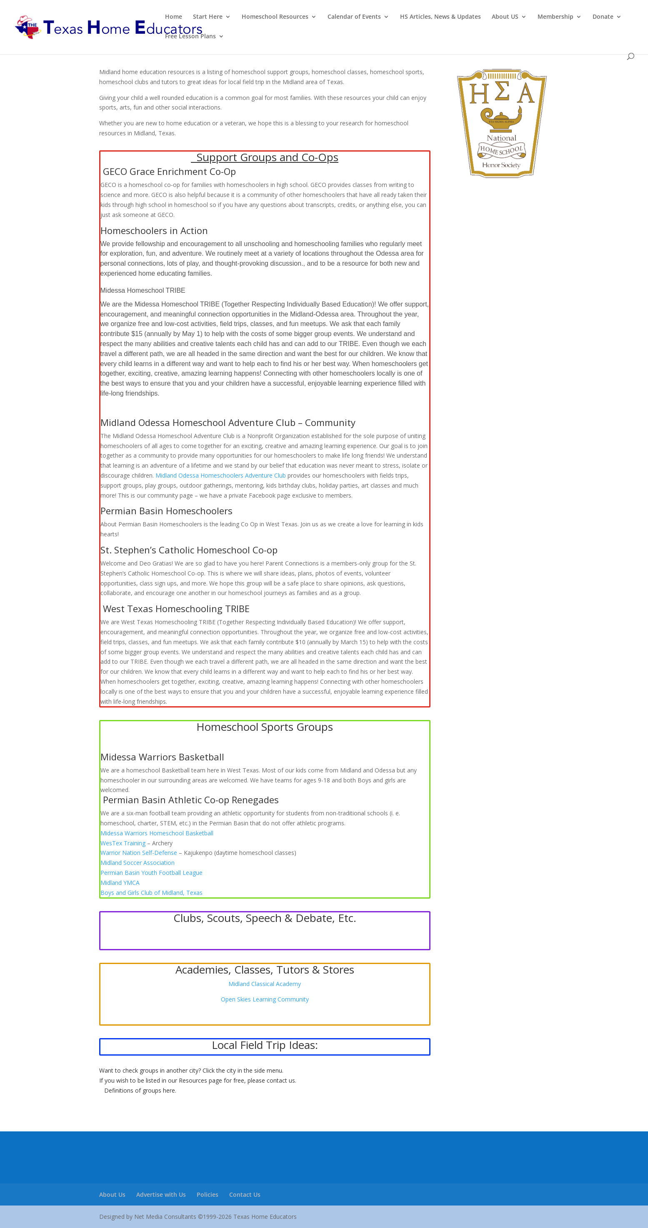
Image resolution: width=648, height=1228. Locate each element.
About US (505, 17)
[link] (156, 833)
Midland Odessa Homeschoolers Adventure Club (220, 475)
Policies (207, 1194)
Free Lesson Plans (190, 36)
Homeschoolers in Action (154, 230)
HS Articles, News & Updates (440, 17)
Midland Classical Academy (264, 984)
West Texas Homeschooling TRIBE (176, 608)
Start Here (208, 17)
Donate (603, 17)
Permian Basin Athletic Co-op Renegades (191, 799)
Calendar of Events (354, 17)
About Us (112, 1194)
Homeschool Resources (275, 17)
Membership (555, 17)
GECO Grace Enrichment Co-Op (169, 171)
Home (173, 17)
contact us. (281, 1080)
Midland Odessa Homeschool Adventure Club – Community (227, 422)
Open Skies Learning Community (265, 999)
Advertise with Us (161, 1194)
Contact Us (244, 1194)
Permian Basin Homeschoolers (166, 510)
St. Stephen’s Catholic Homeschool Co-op (189, 549)
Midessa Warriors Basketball (162, 756)
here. (169, 1090)
